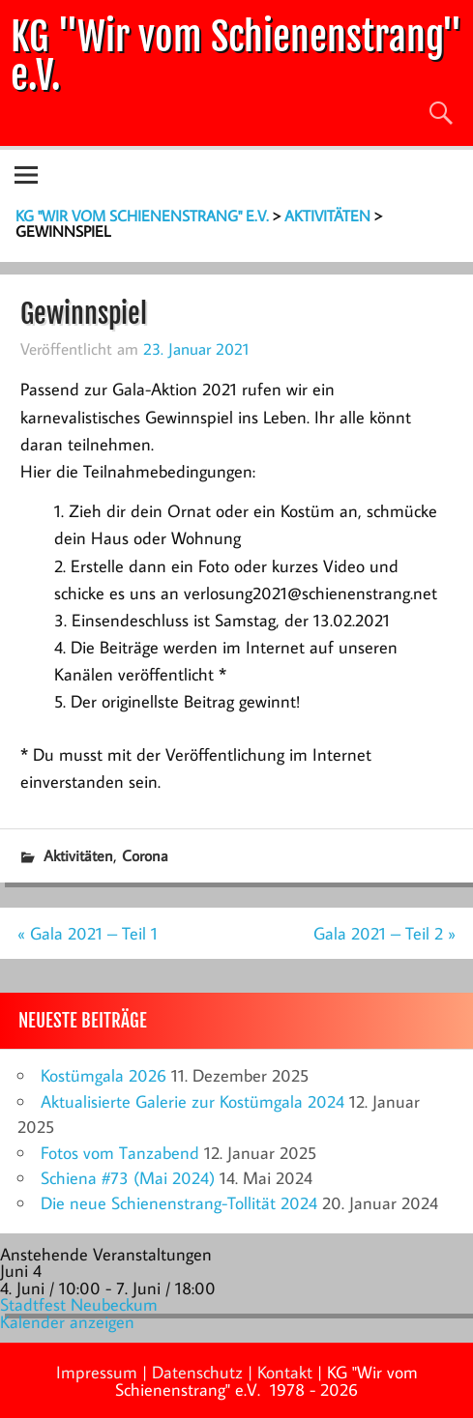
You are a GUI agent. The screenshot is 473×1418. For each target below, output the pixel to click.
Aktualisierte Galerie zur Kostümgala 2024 (192, 1101)
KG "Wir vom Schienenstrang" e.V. (236, 56)
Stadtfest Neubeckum (79, 1304)
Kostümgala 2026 (103, 1075)
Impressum (96, 1372)
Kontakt (284, 1372)
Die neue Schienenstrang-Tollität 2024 (179, 1203)
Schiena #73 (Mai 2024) (128, 1178)
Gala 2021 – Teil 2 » (384, 933)
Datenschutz (197, 1372)
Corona (145, 855)
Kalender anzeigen (67, 1322)
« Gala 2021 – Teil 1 (87, 933)
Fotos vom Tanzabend (120, 1153)
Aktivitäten (78, 855)
